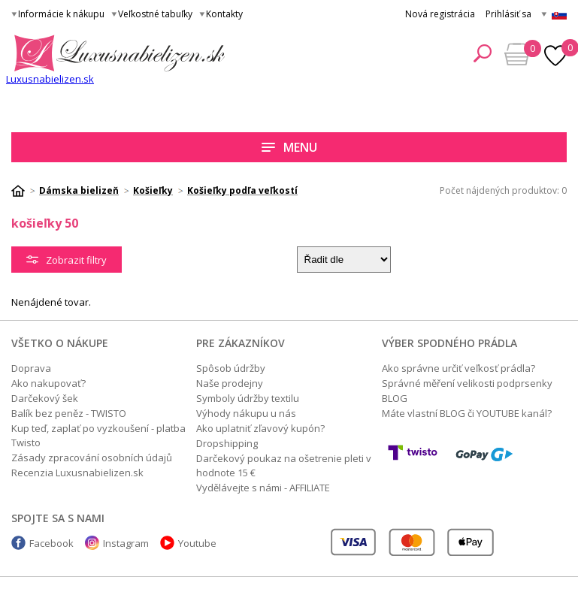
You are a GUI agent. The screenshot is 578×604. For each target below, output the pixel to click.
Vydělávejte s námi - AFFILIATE (263, 487)
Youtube (197, 543)
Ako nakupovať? (48, 383)
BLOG (394, 398)
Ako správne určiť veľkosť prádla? (458, 368)
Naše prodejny (229, 383)
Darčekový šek (44, 398)
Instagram (126, 543)
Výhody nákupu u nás (246, 413)
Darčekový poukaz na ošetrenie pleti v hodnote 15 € (283, 465)
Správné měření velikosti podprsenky (467, 383)
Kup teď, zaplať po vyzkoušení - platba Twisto (98, 435)
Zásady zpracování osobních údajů (91, 457)
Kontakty (224, 14)
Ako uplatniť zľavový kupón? (260, 428)
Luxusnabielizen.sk (50, 79)
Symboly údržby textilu (247, 398)
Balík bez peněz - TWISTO (68, 413)
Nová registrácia (440, 14)
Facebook (51, 543)
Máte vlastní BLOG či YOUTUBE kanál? (467, 413)
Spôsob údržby (230, 368)
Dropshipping (227, 443)
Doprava (31, 368)
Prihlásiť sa (508, 14)
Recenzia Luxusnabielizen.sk (77, 472)
